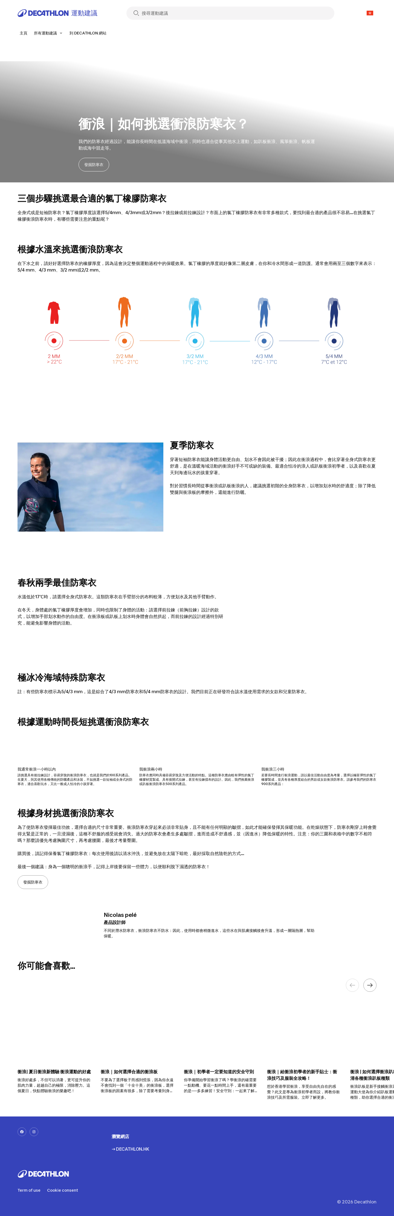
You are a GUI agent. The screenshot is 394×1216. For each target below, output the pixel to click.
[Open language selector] (369, 13)
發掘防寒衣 (93, 164)
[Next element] (369, 985)
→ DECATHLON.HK (130, 1149)
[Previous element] (352, 985)
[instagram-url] (34, 1131)
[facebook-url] (22, 1131)
